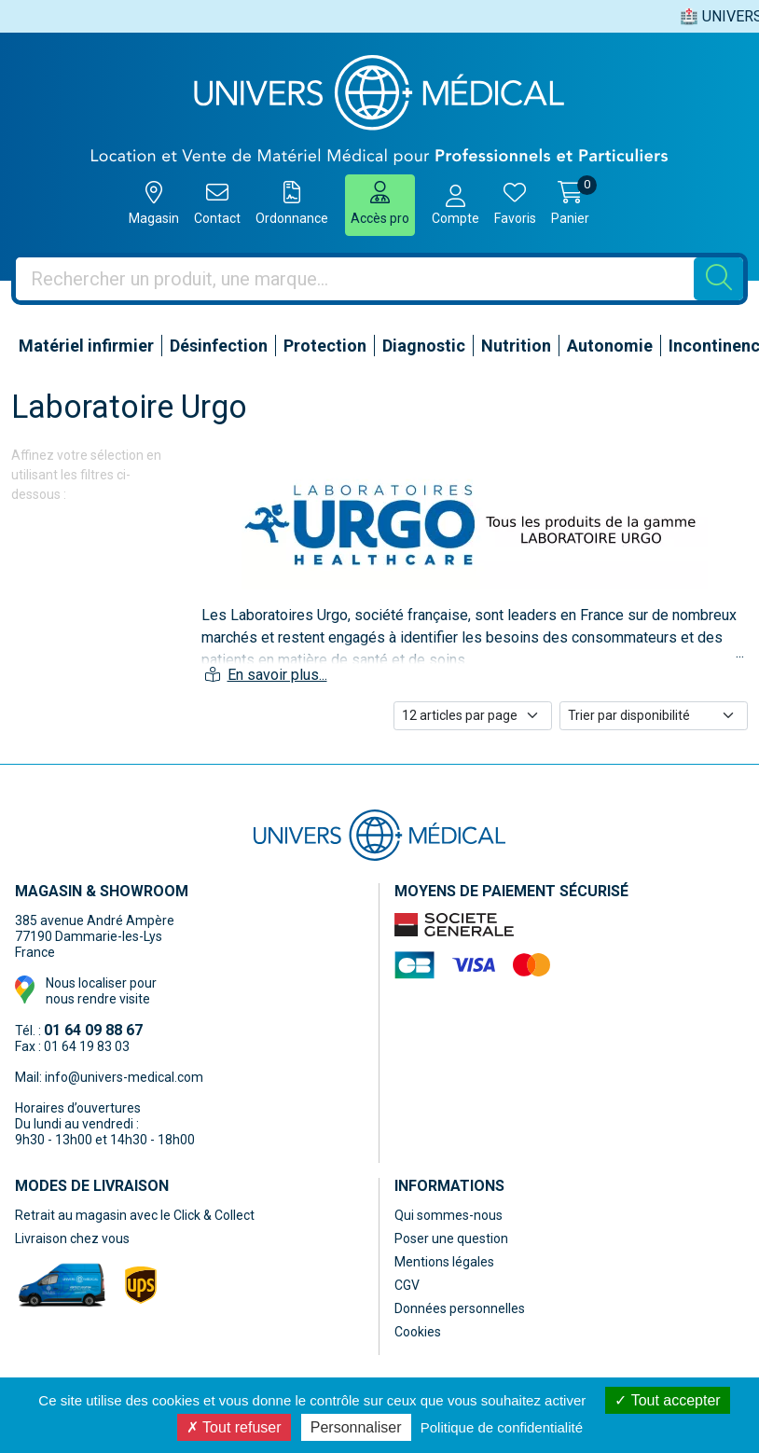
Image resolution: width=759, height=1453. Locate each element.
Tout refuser (234, 1427)
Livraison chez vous (72, 1238)
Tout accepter (667, 1400)
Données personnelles (459, 1308)
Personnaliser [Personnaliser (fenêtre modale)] (356, 1427)
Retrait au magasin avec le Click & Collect (135, 1215)
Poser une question (451, 1238)
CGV (407, 1285)
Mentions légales (444, 1261)
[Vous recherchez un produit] (355, 278)
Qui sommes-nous (448, 1215)
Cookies (417, 1331)
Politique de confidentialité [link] (502, 1427)
